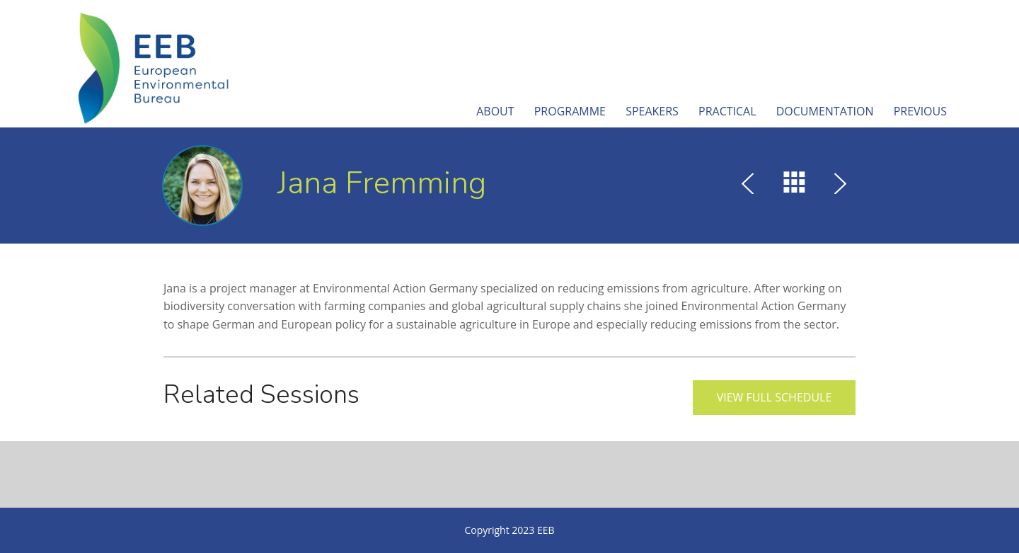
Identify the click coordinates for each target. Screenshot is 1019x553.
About (495, 111)
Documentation (825, 111)
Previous (920, 111)
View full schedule (774, 397)
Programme (570, 111)
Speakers (652, 111)
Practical (727, 111)
